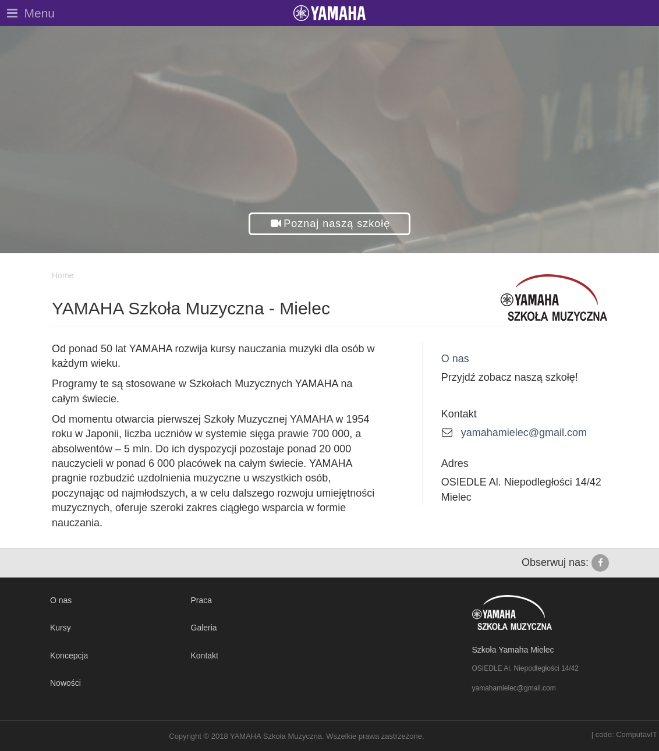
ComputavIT (636, 734)
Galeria (204, 627)
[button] (330, 223)
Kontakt (204, 655)
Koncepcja (69, 655)
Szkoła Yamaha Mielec (513, 649)
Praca (201, 600)
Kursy (60, 627)
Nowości (65, 683)
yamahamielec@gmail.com (524, 432)
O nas (455, 358)
